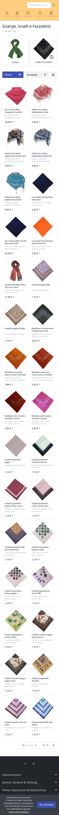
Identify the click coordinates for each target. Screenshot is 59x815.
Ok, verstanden (46, 804)
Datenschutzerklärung (19, 812)
